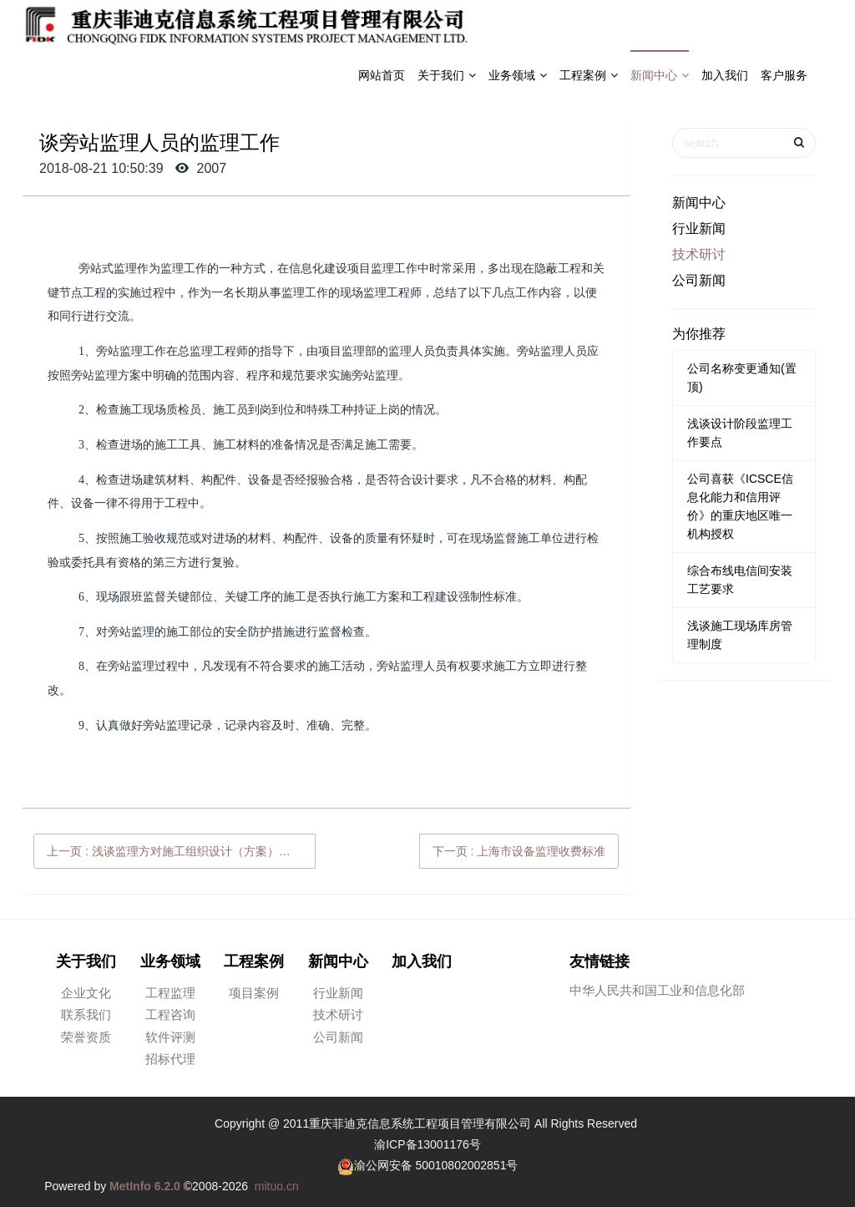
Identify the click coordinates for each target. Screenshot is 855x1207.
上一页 (181, 851)
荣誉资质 (86, 1037)
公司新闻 (699, 280)
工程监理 (170, 993)
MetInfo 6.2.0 (144, 1186)
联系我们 (86, 1014)
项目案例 (254, 993)
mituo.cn (277, 1186)
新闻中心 (659, 75)
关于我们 (446, 75)
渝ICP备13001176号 (427, 1144)
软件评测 (170, 1037)
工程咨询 (170, 1014)
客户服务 (784, 75)
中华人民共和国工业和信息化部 (657, 990)
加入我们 (724, 75)
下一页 (519, 851)
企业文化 (86, 993)
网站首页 (381, 75)
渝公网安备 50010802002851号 (436, 1165)
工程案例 (588, 75)
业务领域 (517, 75)
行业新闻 (699, 228)
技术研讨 (699, 254)
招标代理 (170, 1059)
